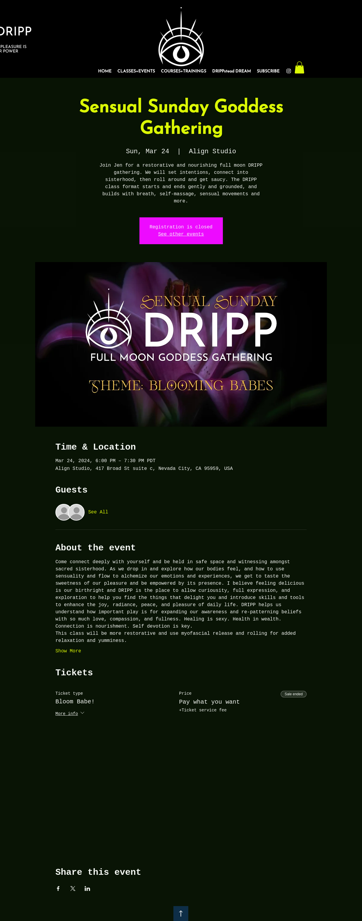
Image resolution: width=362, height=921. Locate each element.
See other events (181, 234)
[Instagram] (289, 71)
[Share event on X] (73, 888)
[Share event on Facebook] (58, 888)
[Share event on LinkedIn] (87, 888)
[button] (299, 67)
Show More (68, 651)
